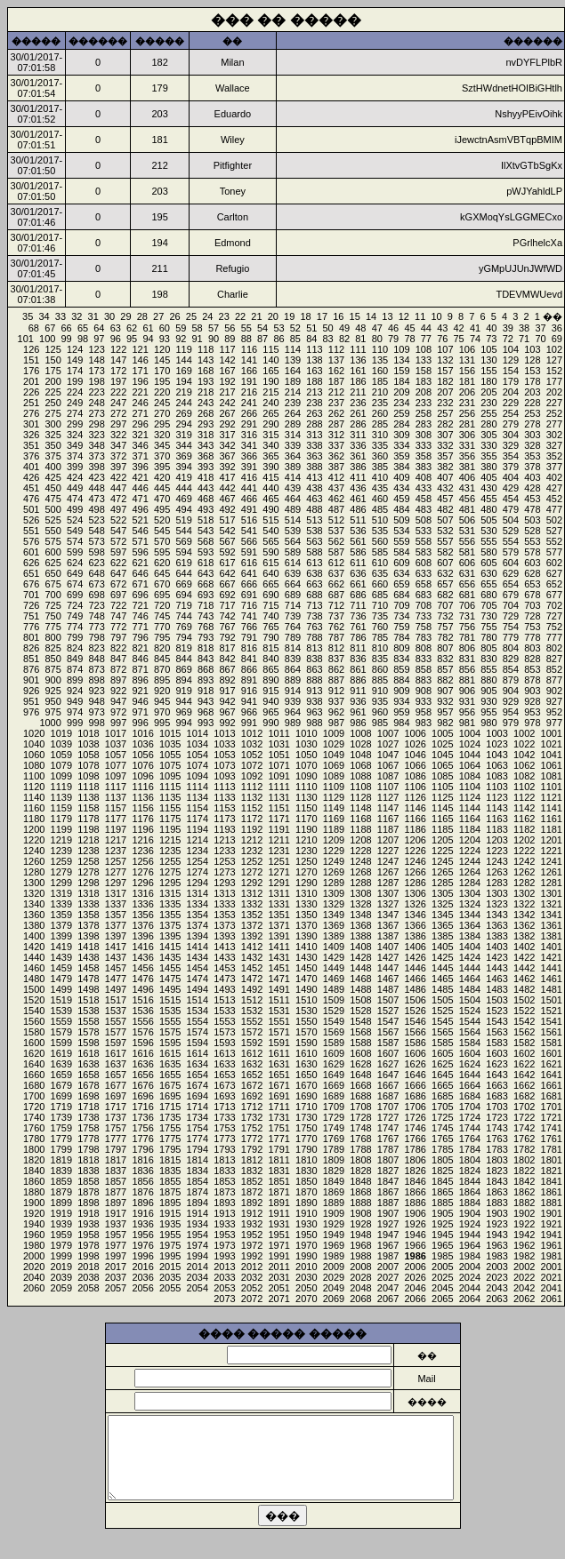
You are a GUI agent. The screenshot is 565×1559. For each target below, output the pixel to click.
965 (270, 712)
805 (488, 648)
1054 (197, 754)
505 (488, 520)
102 (554, 349)
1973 (224, 1245)
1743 (496, 1128)
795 (162, 637)
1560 (33, 1021)
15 (355, 316)
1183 (496, 829)
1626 (414, 1064)
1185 (442, 829)
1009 (333, 733)
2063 (496, 1298)
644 (183, 573)
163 (314, 370)
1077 (115, 765)
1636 (142, 1064)
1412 (251, 946)
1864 (469, 1192)
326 (31, 434)
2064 (469, 1298)
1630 (306, 1064)
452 (554, 498)
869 (183, 669)
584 (401, 552)
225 (53, 392)
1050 (306, 754)
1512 (251, 1000)
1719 (61, 1106)
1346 (414, 914)
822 (118, 648)
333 (424, 445)
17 (322, 316)
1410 (306, 946)
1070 (306, 765)
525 (53, 520)
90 (213, 338)
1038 (88, 744)
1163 (496, 818)
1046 (414, 754)
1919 (61, 1213)
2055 (170, 1288)
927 (554, 701)
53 (278, 328)
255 (488, 413)
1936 (142, 1224)
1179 (61, 818)
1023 (496, 744)
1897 (115, 1202)
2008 (360, 1266)
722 (118, 605)
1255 (170, 861)
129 (511, 360)
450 (53, 488)
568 (206, 541)
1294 (197, 882)
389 (293, 466)
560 (380, 541)
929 (511, 701)
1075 (170, 765)
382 (445, 466)
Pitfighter (233, 165)
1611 (278, 1053)
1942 (524, 1234)
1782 (524, 1149)
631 (467, 573)
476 (31, 498)
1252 (251, 861)
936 (358, 701)
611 (358, 562)
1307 (388, 893)
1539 (61, 1010)
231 (467, 402)
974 (75, 712)
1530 (306, 1010)
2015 (170, 1266)
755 (488, 626)
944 (183, 701)
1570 (306, 1032)
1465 (442, 978)
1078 (88, 765)
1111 (278, 786)
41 (475, 328)
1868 (360, 1192)
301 (31, 424)
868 (206, 669)
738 (314, 616)
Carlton (232, 217)
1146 (414, 808)
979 (511, 722)
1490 (306, 989)
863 (314, 669)
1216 (142, 840)
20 (273, 316)
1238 (88, 850)
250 (53, 402)
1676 (142, 1085)
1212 (251, 840)
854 (511, 669)
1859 (61, 1181)
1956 (142, 1234)
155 (488, 370)
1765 (442, 1138)
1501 (551, 1000)
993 (206, 722)
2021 (551, 1277)
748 (96, 616)
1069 (333, 765)
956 (467, 712)
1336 (142, 904)
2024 (469, 1277)
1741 (551, 1128)
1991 (278, 1256)
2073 (224, 1298)
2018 (88, 1266)
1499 (61, 989)
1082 (524, 776)
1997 (115, 1256)
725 (53, 605)
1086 (414, 776)
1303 (496, 893)
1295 (170, 882)
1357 (115, 914)
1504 (469, 1000)
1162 (524, 818)
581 (467, 552)
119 (183, 349)
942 (227, 701)
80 (377, 338)
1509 (333, 1000)
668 (206, 584)
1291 (278, 882)
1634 (197, 1064)
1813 (224, 1160)
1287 (388, 882)
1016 (142, 733)
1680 (33, 1085)
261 (358, 413)
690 (270, 594)
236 (358, 402)
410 (380, 477)
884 (401, 680)
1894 (197, 1202)
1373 (224, 925)
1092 (251, 776)
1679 (61, 1085)
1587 (388, 1042)
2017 (115, 1266)
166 (249, 370)
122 (118, 349)
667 (227, 584)
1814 (197, 1160)
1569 (333, 1032)
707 (445, 605)
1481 (551, 989)
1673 (224, 1085)
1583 (496, 1042)
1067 (388, 765)
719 (183, 605)
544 (183, 530)
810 (380, 648)
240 (270, 402)
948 (96, 701)
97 (98, 338)
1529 (333, 1010)
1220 (33, 840)
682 (445, 594)
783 (424, 637)
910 (380, 690)
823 (96, 648)
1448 (360, 968)
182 (445, 381)
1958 (88, 1234)
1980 (33, 1245)
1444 (469, 968)
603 (532, 562)
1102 (524, 786)
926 (31, 690)
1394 (197, 936)
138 (314, 360)
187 (336, 381)
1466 (414, 978)
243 (206, 402)
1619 (61, 1053)
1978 (88, 1245)
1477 (115, 978)
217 (227, 392)
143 (206, 360)
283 (424, 424)
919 (183, 690)
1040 (33, 744)
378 (532, 466)
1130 (306, 797)
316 (249, 434)
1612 (251, 1053)
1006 (414, 733)
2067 (388, 1298)
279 (511, 424)
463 (314, 498)
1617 (115, 1053)
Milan (232, 62)
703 (532, 605)
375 (53, 456)
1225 (442, 850)
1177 (115, 818)
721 (140, 605)
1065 (442, 765)
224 (75, 392)
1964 (469, 1245)
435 (380, 488)
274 (75, 413)
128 (532, 360)
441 (249, 488)
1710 (306, 1106)
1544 (469, 1021)
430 (488, 488)
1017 (115, 733)
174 (75, 370)
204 (511, 392)
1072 (251, 765)
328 (532, 445)
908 (424, 690)
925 (53, 690)
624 (75, 562)
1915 (170, 1213)
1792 (251, 1149)
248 (96, 402)
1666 (414, 1085)
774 (75, 626)
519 (183, 520)
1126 (414, 797)
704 (511, 605)
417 (227, 477)
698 (96, 594)
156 (467, 370)
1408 (360, 946)
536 (358, 530)
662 (336, 584)
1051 (278, 754)
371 (140, 456)
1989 (333, 1256)
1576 (142, 1032)
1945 (442, 1234)
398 (96, 466)
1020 (33, 733)
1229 (333, 850)
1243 (496, 861)
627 (554, 573)
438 (314, 488)
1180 (33, 818)
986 (358, 722)
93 (164, 338)
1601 (551, 1053)
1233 (224, 850)
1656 (142, 1074)
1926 (414, 1224)
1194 (197, 829)
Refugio (232, 268)
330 (488, 445)
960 (380, 712)
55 (246, 328)
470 (162, 498)
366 (249, 456)
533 (424, 530)
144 (183, 360)
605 (488, 562)
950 (53, 701)
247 (118, 402)
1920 (33, 1213)
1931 (278, 1224)
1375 (170, 925)
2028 (360, 1277)
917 (227, 690)
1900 (33, 1202)
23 (224, 316)
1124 (469, 797)
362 (336, 456)
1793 (224, 1149)
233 (424, 402)
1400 (33, 936)
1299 (61, 882)
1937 (115, 1224)
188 (314, 381)
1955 (170, 1234)
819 (183, 648)
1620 (33, 1053)
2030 (306, 1277)
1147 (388, 808)
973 (96, 712)
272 (118, 413)
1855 (170, 1181)
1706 (414, 1106)
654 (511, 584)
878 (532, 680)
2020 (33, 1266)
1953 (224, 1234)
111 (358, 349)
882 (445, 680)
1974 (197, 1245)
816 (249, 648)
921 (140, 690)
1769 (333, 1138)
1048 (360, 754)
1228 (360, 850)
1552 (251, 1021)
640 (270, 573)
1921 (551, 1224)
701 (31, 594)
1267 (388, 872)
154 (511, 370)
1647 (388, 1074)
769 (183, 626)
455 (488, 498)
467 (227, 498)
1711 (278, 1106)
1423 (496, 957)
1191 (278, 829)
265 (270, 413)
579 (511, 552)
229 (511, 402)
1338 (88, 904)
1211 (278, 840)
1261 (551, 872)
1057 (115, 754)
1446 (414, 968)
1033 (224, 744)
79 (393, 338)
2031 (278, 1277)
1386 (414, 936)
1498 (88, 989)
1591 (278, 1042)
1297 (115, 882)
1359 (61, 914)
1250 (306, 861)
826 (31, 648)
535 (380, 530)
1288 (360, 882)
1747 (388, 1128)
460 (380, 498)
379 (511, 466)
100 (47, 338)
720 (162, 605)
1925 (442, 1224)
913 (314, 690)
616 (249, 562)
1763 (496, 1138)
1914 (197, 1213)
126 (31, 349)
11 (420, 316)
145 (162, 360)
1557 (115, 1021)
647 (118, 573)
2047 (388, 1288)
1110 (306, 786)
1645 (442, 1074)
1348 (360, 914)
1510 (306, 1000)
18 (305, 316)
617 (227, 562)
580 (488, 552)
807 (445, 648)
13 (387, 316)
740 (270, 616)
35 (27, 316)
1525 (442, 1010)
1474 (197, 978)
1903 (496, 1213)
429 (511, 488)
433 (424, 488)
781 (467, 637)
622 (118, 562)
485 (380, 509)
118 (206, 349)
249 (75, 402)
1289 (333, 882)
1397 (115, 936)
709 (401, 605)
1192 (251, 829)
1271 (278, 872)
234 (401, 402)
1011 (278, 733)
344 (183, 445)
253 (532, 413)
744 (183, 616)
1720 (33, 1106)
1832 (251, 1170)
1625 (442, 1064)
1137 (115, 797)
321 (140, 434)
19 (289, 316)
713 (314, 605)
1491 (278, 989)
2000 (33, 1256)
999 (75, 722)
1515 (170, 1000)
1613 (224, 1053)
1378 (88, 925)
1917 (115, 1213)
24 (207, 316)
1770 (306, 1138)
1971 (278, 1245)
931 (467, 701)
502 (554, 520)
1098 (88, 776)
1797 (115, 1149)
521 (140, 520)
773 (96, 626)
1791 (278, 1149)
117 (227, 349)
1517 (115, 1000)
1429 (333, 957)
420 (162, 477)
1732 (251, 1117)
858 (424, 669)
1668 (360, 1085)
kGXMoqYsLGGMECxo (511, 217)
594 (183, 552)
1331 (278, 904)
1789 (333, 1149)
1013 (224, 733)
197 (118, 381)
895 (162, 680)
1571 (278, 1032)
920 (162, 690)
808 (424, 648)
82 (344, 338)
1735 (170, 1117)
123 (96, 349)
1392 (251, 936)
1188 (360, 829)
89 (229, 338)
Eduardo (233, 113)
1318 (88, 893)
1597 (115, 1042)
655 (488, 584)
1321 (551, 904)
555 (488, 541)
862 (336, 669)
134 (401, 360)
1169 (333, 818)
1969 (333, 1245)
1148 (360, 808)
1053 (224, 754)
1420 (33, 946)
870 (162, 669)
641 (249, 573)
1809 (333, 1160)
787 (336, 637)
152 (554, 370)
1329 (333, 904)
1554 (197, 1021)
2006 (414, 1266)
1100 (33, 776)
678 (532, 594)
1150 (306, 808)
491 (249, 509)
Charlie (232, 294)
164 (293, 370)
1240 (33, 850)
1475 (170, 978)
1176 (142, 818)
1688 (360, 1096)
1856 (142, 1181)
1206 (414, 840)
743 (206, 616)
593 (206, 552)
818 (206, 648)
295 (162, 424)
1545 (442, 1021)
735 (380, 616)
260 (380, 413)
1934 (197, 1224)
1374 (197, 925)
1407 (388, 946)
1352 (251, 914)
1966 (414, 1245)
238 (314, 402)
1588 (360, 1042)
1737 (115, 1117)
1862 (524, 1192)
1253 (224, 861)
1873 (224, 1192)
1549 (333, 1021)
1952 (251, 1234)
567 (227, 541)
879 (511, 680)
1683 (496, 1096)
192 (227, 381)
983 (424, 722)
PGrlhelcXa (537, 242)
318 (206, 434)
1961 (551, 1245)
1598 (88, 1042)
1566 (414, 1032)
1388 (360, 936)
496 (140, 509)
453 (532, 498)
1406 (414, 946)
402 (554, 477)
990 (270, 722)
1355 (170, 914)
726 (31, 605)
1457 (115, 968)
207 (445, 392)
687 (336, 594)
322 (118, 434)
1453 (224, 968)
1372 (251, 925)
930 (488, 701)
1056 (142, 754)
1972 (251, 1245)
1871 (278, 1192)
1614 (197, 1053)
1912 (251, 1213)
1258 (88, 861)
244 (183, 402)
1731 (278, 1117)
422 (118, 477)
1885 (442, 1202)
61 (147, 328)
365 (270, 456)
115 (270, 349)
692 (227, 594)
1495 (170, 989)
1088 (360, 776)
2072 (251, 1298)
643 (206, 573)
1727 (388, 1117)
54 (262, 328)
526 (31, 520)
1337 (115, 904)
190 (270, 381)
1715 (170, 1106)
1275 (170, 872)
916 (249, 690)
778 (532, 637)
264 (293, 413)
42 (459, 328)
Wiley (233, 139)
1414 (197, 946)
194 (183, 381)
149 (75, 360)
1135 (170, 797)
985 (380, 722)
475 (53, 498)
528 (532, 530)
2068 (360, 1298)
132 (445, 360)
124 (75, 349)
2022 (524, 1277)
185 (380, 381)
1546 (414, 1021)
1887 (388, 1202)
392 (227, 466)
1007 (388, 733)
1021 (551, 744)
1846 (414, 1181)
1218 (88, 840)
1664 (469, 1085)
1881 (551, 1202)
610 (380, 562)
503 (532, 520)
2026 (414, 1277)
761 (358, 626)
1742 (524, 1128)
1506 (414, 1000)
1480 (33, 978)
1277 (115, 872)
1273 (224, 872)
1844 (469, 1181)
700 (53, 594)
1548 (360, 1021)
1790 (306, 1149)
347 (118, 445)
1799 (61, 1149)
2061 (551, 1298)
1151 (278, 808)
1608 (360, 1053)
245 (162, 402)
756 (467, 626)
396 (140, 466)
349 (75, 445)
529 (511, 530)
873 (96, 669)
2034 (197, 1277)
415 (270, 477)
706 (467, 605)
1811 (278, 1160)
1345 (442, 914)
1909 (333, 1213)
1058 (88, 754)
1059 (61, 754)
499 (75, 509)
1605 (442, 1053)
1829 (333, 1170)
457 (445, 498)
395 (162, 466)
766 (249, 626)
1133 (224, 797)
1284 (469, 882)
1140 (33, 797)
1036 (142, 744)
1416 (142, 946)
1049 (333, 754)
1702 (524, 1106)
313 (314, 434)
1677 (115, 1085)
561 (358, 541)
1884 (469, 1202)
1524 (469, 1010)
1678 (88, 1085)
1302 (524, 893)
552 (554, 541)
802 (554, 648)
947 (118, 701)
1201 (551, 840)
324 (75, 434)
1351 (278, 914)
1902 (524, 1213)
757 (445, 626)
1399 (61, 936)
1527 (388, 1010)
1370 (306, 925)
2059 (61, 1288)
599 (75, 552)
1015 (170, 733)
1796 (142, 1149)
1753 (224, 1128)
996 (140, 722)
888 (314, 680)
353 (532, 456)
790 (270, 637)
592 (227, 552)
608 (424, 562)
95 (131, 338)
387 (336, 466)
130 (488, 360)
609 (401, 562)
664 (293, 584)
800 (53, 637)
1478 (88, 978)
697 (118, 594)
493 (206, 509)
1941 (551, 1234)
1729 (333, 1117)
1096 (142, 776)
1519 (61, 1000)
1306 (414, 893)
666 (249, 584)
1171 (278, 818)
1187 (388, 829)
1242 (524, 861)
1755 (170, 1128)
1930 (306, 1224)
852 (554, 669)
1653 (224, 1074)
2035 (170, 1277)
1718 (88, 1106)
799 (75, 637)
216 (249, 392)
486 (358, 509)
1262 (524, 872)
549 (75, 530)
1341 (551, 914)
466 (249, 498)
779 (511, 637)
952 (554, 712)
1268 (360, 872)
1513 (224, 1000)
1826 (414, 1170)
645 (162, 573)
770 (162, 626)
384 (401, 466)
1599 (61, 1042)
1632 (251, 1064)
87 (262, 338)
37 (540, 328)
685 (380, 594)
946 (140, 701)
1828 (360, 1170)
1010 (306, 733)
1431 (278, 957)
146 (140, 360)
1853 (224, 1181)
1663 (496, 1085)
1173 (224, 818)
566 (249, 541)
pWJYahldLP (534, 191)
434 (401, 488)
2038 (88, 1277)
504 (511, 520)
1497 (115, 989)
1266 (414, 872)
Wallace (232, 88)
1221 (551, 850)
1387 (388, 936)
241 (249, 402)
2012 (251, 1266)
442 (227, 488)
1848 (360, 1181)
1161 (551, 818)
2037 (115, 1277)
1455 (170, 968)
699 (75, 594)
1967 (388, 1245)
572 (118, 541)
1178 (88, 818)
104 (511, 349)
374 (75, 456)
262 (336, 413)
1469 (333, 978)
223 (96, 392)
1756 (142, 1128)
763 (314, 626)
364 (293, 456)
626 (31, 562)
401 (31, 466)
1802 (524, 1160)
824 (75, 648)
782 (445, 637)
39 (508, 328)
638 (314, 573)
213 (314, 392)
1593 (224, 1042)
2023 (496, 1277)
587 (336, 552)
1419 (61, 946)
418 (206, 477)
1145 (442, 808)
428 (532, 488)
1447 (388, 968)
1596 (142, 1042)
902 (554, 690)
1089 (333, 776)
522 (118, 520)
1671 (278, 1085)
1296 (142, 882)
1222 (524, 850)
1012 (251, 733)
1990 (306, 1256)
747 (118, 616)
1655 (170, 1074)
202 (554, 392)
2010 (306, 1266)
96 (115, 338)
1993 (224, 1256)
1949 (333, 1234)
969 (183, 712)
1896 (142, 1202)
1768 (360, 1138)
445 (162, 488)
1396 (142, 936)
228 (532, 402)
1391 (278, 936)
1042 (524, 754)
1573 (224, 1032)
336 (358, 445)
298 (96, 424)
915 (270, 690)
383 (424, 466)
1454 (197, 968)
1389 (333, 936)
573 (96, 541)
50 (328, 328)
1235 (170, 850)
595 (162, 552)
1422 (524, 957)
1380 (33, 925)
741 (249, 616)
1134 (197, 797)
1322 (524, 904)
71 (524, 338)
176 (31, 370)
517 (227, 520)
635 (380, 573)
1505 (442, 1000)
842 (227, 658)
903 (532, 690)
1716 (142, 1106)
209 (401, 392)
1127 (388, 797)
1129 (333, 797)
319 (183, 434)
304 (511, 434)
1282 (524, 882)
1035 (170, 744)
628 (532, 573)
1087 (388, 776)
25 (191, 316)
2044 (469, 1288)
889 (293, 680)
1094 (197, 776)
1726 (414, 1117)
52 (295, 328)
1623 (496, 1064)
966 (249, 712)
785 (380, 637)
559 (401, 541)
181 (467, 381)
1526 (414, 1010)
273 (96, 413)
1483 (496, 989)
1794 (197, 1149)
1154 (197, 808)
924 (75, 690)
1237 (115, 850)
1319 (61, 893)
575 (53, 541)
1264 (469, 872)
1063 (496, 765)
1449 (333, 968)
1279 (61, 872)
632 (445, 573)
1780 (33, 1138)
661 (358, 584)
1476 (142, 978)
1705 (442, 1106)
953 (532, 712)
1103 (496, 786)
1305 (442, 893)
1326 (414, 904)
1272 (251, 872)
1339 (61, 904)
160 (380, 370)
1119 (61, 786)
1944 (469, 1234)
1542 (524, 1021)
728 (532, 616)
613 (314, 562)
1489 (333, 989)
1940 (33, 1224)
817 (227, 648)
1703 (496, 1106)
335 (380, 445)
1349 (333, 914)
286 (358, 424)
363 (314, 456)
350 (53, 445)
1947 (388, 1234)
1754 (197, 1128)
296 (140, 424)
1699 (61, 1096)
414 (293, 477)
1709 (333, 1106)
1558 (88, 1021)
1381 (551, 936)
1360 (33, 914)
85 (295, 338)
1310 (306, 893)
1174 (197, 818)
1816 (142, 1160)
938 (314, 701)
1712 (251, 1106)
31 (93, 316)
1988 (360, 1256)
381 (467, 466)
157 (445, 370)
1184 (469, 829)
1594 (197, 1042)
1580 (33, 1032)
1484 (469, 989)
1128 (360, 797)
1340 (33, 904)
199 (75, 381)
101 (26, 338)
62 (131, 328)
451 (31, 488)
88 (246, 338)
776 (31, 626)
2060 (33, 1288)
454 (511, 498)
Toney (233, 191)
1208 (360, 840)
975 (53, 712)
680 (488, 594)
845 (162, 658)
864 (293, 669)
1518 (88, 1000)
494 (183, 509)
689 (293, 594)
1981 (551, 1256)
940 (270, 701)
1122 (524, 797)
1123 (496, 797)
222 (118, 392)
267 (227, 413)
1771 (278, 1138)
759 (401, 626)
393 (206, 466)
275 (53, 413)
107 (445, 349)
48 (360, 328)
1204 (469, 840)
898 (96, 680)
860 (380, 669)
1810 (306, 1160)
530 (488, 530)
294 (183, 424)
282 (445, 424)
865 (270, 669)
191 (249, 381)
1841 (551, 1181)
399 (75, 466)
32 (76, 316)
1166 (414, 818)
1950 (306, 1234)
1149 (333, 808)
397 (118, 466)
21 (256, 316)
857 (445, 669)
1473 (224, 978)
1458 (88, 968)
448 (96, 488)
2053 (224, 1288)
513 (314, 520)
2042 (524, 1288)
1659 (61, 1074)
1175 (170, 818)
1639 (61, 1064)
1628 (360, 1064)
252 (554, 413)
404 (511, 477)
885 (380, 680)
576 (31, 541)
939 (293, 701)
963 (314, 712)
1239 (61, 850)
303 (532, 434)
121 (140, 349)
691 (249, 594)
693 (206, 594)
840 (270, 658)
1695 (170, 1096)
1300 (33, 882)
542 (227, 530)
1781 (551, 1149)
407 (445, 477)
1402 (524, 946)
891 (249, 680)
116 (249, 349)
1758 (88, 1128)
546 (140, 530)
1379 (61, 925)
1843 (496, 1181)
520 (162, 520)
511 (358, 520)
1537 (115, 1010)
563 (314, 541)
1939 (61, 1224)
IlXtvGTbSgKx (531, 165)
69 (557, 338)
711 (358, 605)
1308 (360, 893)
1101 (551, 786)
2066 (414, 1298)
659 (401, 584)
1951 (278, 1234)
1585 (442, 1042)
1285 (442, 882)
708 (424, 605)
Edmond (232, 242)
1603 (496, 1053)
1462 (524, 978)
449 (75, 488)
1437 (115, 957)
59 (180, 328)
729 (511, 616)
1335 (170, 904)
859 (401, 669)
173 (96, 370)
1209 (333, 840)
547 (118, 530)
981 (467, 722)
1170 (306, 818)
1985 (442, 1256)
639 (293, 573)
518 (206, 520)
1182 (524, 829)
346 (140, 445)
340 (270, 445)
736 (358, 616)
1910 (306, 1213)
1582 (524, 1042)
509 (401, 520)
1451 (278, 968)
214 (293, 392)
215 (270, 392)
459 (401, 498)
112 (336, 349)
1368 (360, 925)
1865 (442, 1192)
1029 (333, 744)
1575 (170, 1032)
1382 (524, 936)
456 (467, 498)
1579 (61, 1032)
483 (424, 509)
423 (96, 477)
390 (270, 466)
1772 (251, 1138)
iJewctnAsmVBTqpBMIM (508, 139)
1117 (115, 786)
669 (183, 584)
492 (227, 509)
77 (426, 338)
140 (270, 360)
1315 (170, 893)
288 (314, 424)
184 (401, 381)
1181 (551, 829)
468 (206, 498)
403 (532, 477)
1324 (469, 904)
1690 (306, 1096)
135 (380, 360)
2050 (306, 1288)
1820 (33, 1160)
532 (445, 530)
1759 (61, 1128)
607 (445, 562)
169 (183, 370)
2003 (496, 1266)
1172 (251, 818)
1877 (115, 1192)
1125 (442, 797)
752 (554, 626)
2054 (197, 1288)
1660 (33, 1074)
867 (227, 669)
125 (53, 349)
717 (227, 605)
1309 (333, 893)
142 (227, 360)
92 (180, 338)
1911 (278, 1213)
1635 (170, 1064)
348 (96, 445)
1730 (306, 1117)
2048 (360, 1288)
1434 (197, 957)
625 (53, 562)
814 (293, 648)
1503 (496, 1000)
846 (140, 658)
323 (96, 434)
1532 (251, 1010)
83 (328, 338)
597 (118, 552)
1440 (33, 957)
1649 (333, 1074)
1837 (115, 1170)
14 (371, 316)
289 (293, 424)
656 (467, 584)
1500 (33, 989)
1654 (197, 1074)
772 (118, 626)
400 (53, 466)
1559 (61, 1021)
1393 (224, 936)
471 (140, 498)
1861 (551, 1192)
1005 (442, 733)
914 (293, 690)
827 (554, 658)
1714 (197, 1106)
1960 (33, 1234)
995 (162, 722)
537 (336, 530)
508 (424, 520)
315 (270, 434)
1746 (414, 1128)
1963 (496, 1245)
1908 (360, 1213)
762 (336, 626)
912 (336, 690)
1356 (142, 914)
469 (183, 498)
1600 (33, 1042)
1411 (278, 946)
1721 (551, 1117)
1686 (414, 1096)
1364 (469, 925)
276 (31, 413)
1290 (306, 882)
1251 (278, 861)
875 (53, 669)
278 (532, 424)
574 (75, 541)
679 (511, 594)
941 (249, 701)
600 (53, 552)
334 (401, 445)
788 (314, 637)
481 (467, 509)
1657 (115, 1074)
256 (467, 413)
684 (401, 594)
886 (358, 680)
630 (488, 573)
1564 (469, 1032)
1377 (115, 925)
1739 (61, 1117)
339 (293, 445)
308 (424, 434)
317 (227, 434)
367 (227, 456)
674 (75, 584)
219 (183, 392)
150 (53, 360)
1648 (360, 1074)
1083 (496, 776)
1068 (360, 765)
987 (336, 722)
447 (118, 488)
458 (424, 498)
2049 (333, 1288)
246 (140, 402)
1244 (469, 861)
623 (96, 562)
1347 (388, 914)
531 (467, 530)
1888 (360, 1202)
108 (424, 349)
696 (140, 594)
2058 (88, 1288)
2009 (333, 1266)
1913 (224, 1213)
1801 (551, 1160)
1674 (197, 1085)
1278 (88, 872)
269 (183, 413)
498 (96, 509)
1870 (306, 1192)
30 (109, 316)
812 (336, 648)
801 (31, 637)
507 (445, 520)
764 (293, 626)
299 (75, 424)
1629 (333, 1064)
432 (445, 488)
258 (424, 413)
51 (311, 328)
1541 (551, 1021)
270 (162, 413)
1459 (61, 968)
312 (336, 434)
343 (206, 445)
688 (314, 594)
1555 (170, 1021)
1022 (524, 744)
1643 (496, 1074)
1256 (142, 861)
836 (358, 658)
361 (358, 456)
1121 (551, 797)
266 (249, 413)
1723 (496, 1117)
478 (532, 509)
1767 (388, 1138)
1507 (388, 1000)
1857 (115, 1181)
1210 (306, 840)
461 (358, 498)
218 (206, 392)
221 (140, 392)
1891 (278, 1202)
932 (445, 701)
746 (140, 616)
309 (401, 434)
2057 (115, 1288)
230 (488, 402)
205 (488, 392)
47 (377, 328)
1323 (496, 904)
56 (229, 328)
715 (270, 605)
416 (249, 477)
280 (488, 424)
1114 (197, 786)
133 (424, 360)
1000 (50, 722)
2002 (524, 1266)
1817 (115, 1160)
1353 (224, 914)
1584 (469, 1042)
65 (82, 328)
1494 (197, 989)
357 (445, 456)
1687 (388, 1096)
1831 (278, 1170)
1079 (61, 765)
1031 (278, 744)
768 (206, 626)
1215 (170, 840)
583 (424, 552)
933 (424, 701)
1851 (278, 1181)
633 (424, 573)
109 (401, 349)
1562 (524, 1032)
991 (249, 722)
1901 (551, 1213)
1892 (251, 1202)
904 (511, 690)
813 (314, 648)
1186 (414, 829)
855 (488, 669)
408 (424, 477)
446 (140, 488)
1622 (524, 1064)
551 (31, 530)
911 (358, 690)
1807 (388, 1160)
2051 (278, 1288)
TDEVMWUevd (529, 294)
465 (270, 498)
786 (358, 637)
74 (475, 338)
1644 (469, 1074)
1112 (251, 786)
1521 (551, 1010)
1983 (496, 1256)
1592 (251, 1042)
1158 (88, 808)
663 (314, 584)
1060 (33, 754)
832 (445, 658)
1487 (388, 989)
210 (380, 392)
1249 (333, 861)
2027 (388, 1277)
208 (424, 392)
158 (424, 370)
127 (554, 360)
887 (336, 680)
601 (31, 552)
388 (314, 466)
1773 (224, 1138)
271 (140, 413)
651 (31, 573)
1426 (414, 957)
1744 (469, 1128)
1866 (414, 1192)
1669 (333, 1085)
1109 (333, 786)
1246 (414, 861)
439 (293, 488)
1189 (333, 829)
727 (554, 616)
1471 (278, 978)
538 (314, 530)
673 (96, 584)
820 (162, 648)
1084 (469, 776)
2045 (442, 1288)
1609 (333, 1053)
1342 (524, 914)
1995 (170, 1256)
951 (31, 701)
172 (118, 370)
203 (532, 392)
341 (249, 445)
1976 (142, 1245)
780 (488, 637)
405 (488, 477)
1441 (551, 968)
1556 (142, 1021)
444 (183, 488)
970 (162, 712)
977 (554, 722)
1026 (414, 744)
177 (554, 381)
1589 (333, 1042)
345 (162, 445)
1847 (388, 1181)
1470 (306, 978)
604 (511, 562)
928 (532, 701)
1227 (388, 850)
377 (554, 466)
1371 (278, 925)
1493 (224, 989)
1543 (496, 1021)
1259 (61, 861)
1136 (142, 797)
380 (488, 466)
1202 (524, 840)
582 (445, 552)
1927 (388, 1224)
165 (270, 370)
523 (96, 520)
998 (96, 722)
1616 (142, 1053)
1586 (414, 1042)
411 (358, 477)
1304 (469, 893)
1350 (306, 914)
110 (380, 349)
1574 (197, 1032)
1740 (33, 1117)
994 (183, 722)
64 (98, 328)
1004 (469, 733)
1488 (360, 989)
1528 (360, 1010)
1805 (442, 1160)
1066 (414, 765)
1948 (360, 1234)
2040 (33, 1277)
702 (554, 605)
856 (467, 669)
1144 (469, 808)
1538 (88, 1010)
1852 (251, 1181)
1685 (442, 1096)
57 (213, 328)
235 (380, 402)
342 (227, 445)
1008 (360, 733)
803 (532, 648)
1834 (197, 1170)
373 (96, 456)
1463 (496, 978)
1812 (251, 1160)
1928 (360, 1224)
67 (49, 328)
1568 (360, 1032)
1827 (388, 1170)
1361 (551, 925)
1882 (524, 1202)
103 (532, 349)
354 (511, 456)
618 (206, 562)
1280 (33, 872)
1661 (551, 1085)
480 (488, 509)
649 (75, 573)
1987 (388, 1256)
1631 (278, 1064)
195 (162, 381)
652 (554, 584)
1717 (115, 1106)
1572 (251, 1032)
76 (442, 338)
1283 (496, 882)
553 (532, 541)
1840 (33, 1170)
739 (293, 616)
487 (336, 509)
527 (554, 530)
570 (162, 541)
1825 (442, 1170)
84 (311, 338)
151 (31, 360)
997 (118, 722)
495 (162, 509)
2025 (442, 1277)
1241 (551, 861)
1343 (496, 914)
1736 (142, 1117)
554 (511, 541)
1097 (115, 776)
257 (445, 413)
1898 (88, 1202)
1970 (306, 1245)
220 (162, 392)
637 (336, 573)
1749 (333, 1128)
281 (467, 424)
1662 (524, 1085)
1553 (224, 1021)
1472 (251, 978)
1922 (524, 1224)
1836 (142, 1170)
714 (293, 605)
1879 (61, 1192)
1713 (224, 1106)
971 (140, 712)
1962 (524, 1245)
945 (162, 701)
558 (424, 541)
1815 (170, 1160)
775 (53, 626)
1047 (388, 754)
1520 (33, 1000)
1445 (442, 968)
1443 (496, 968)
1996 (142, 1256)
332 (445, 445)
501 (31, 509)
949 (75, 701)
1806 (414, 1160)
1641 (551, 1074)
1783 (496, 1149)
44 (426, 328)
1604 (469, 1053)
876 (31, 669)
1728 (360, 1117)
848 (96, 658)
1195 (170, 829)
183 (424, 381)
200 (53, 381)
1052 (251, 754)
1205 (442, 840)
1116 (142, 786)
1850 (306, 1181)
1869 (333, 1192)
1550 (306, 1021)
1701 (551, 1106)
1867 (388, 1192)
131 (467, 360)
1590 (306, 1042)
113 (314, 349)
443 (206, 488)
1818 (88, 1160)
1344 (469, 914)
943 (206, 701)
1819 (61, 1160)
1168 (360, 818)
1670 (306, 1085)
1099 (61, 776)
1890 (306, 1202)
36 (557, 328)
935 (380, 701)
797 (118, 637)
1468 (360, 978)
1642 (524, 1074)
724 (75, 605)
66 (66, 328)
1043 (496, 754)
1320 (33, 893)
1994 (197, 1256)
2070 (306, 1298)
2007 (388, 1266)
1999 (61, 1256)
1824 (469, 1170)
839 (293, 658)
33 (60, 316)
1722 (524, 1117)
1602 (524, 1053)
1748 (360, 1128)
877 (554, 680)
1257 (115, 861)
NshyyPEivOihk (528, 113)
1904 (469, 1213)
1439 (61, 957)
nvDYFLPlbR (533, 62)
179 (511, 381)
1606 (414, 1053)
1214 (197, 840)
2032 (251, 1277)
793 (206, 637)
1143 (496, 808)
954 (511, 712)
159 (401, 370)
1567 (388, 1032)
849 (75, 658)
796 (140, 637)
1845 (442, 1181)
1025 (442, 744)
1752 (251, 1128)
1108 (360, 786)
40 (491, 328)
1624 (469, 1064)
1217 (115, 840)
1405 (442, 946)
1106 (414, 786)
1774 (197, 1138)
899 (75, 680)
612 (336, 562)
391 (249, 466)
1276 (142, 872)
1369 (333, 925)
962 (336, 712)
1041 (551, 754)
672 (118, 584)
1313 (224, 893)
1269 (333, 872)
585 (380, 552)
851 (31, 658)
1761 (551, 1138)
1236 (142, 850)
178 (532, 381)
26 (174, 316)
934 (401, 701)
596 (140, 552)
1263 (496, 872)
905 (488, 690)
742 (227, 616)
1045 (442, 754)
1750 (306, 1128)
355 (488, 456)
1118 (88, 786)
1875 (170, 1192)
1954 (197, 1234)
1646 (414, 1074)
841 (249, 658)
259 (401, 413)
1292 (251, 882)
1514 (197, 1000)
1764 (469, 1138)
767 (227, 626)
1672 (251, 1085)
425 (53, 477)
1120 (33, 786)
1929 (333, 1224)
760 (380, 626)
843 (206, 658)
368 (206, 456)
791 (249, 637)
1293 (224, 882)
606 (467, 562)
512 (336, 520)
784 (401, 637)
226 (31, 392)
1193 (224, 829)
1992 (251, 1256)
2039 (61, 1277)
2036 (142, 1277)
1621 (551, 1064)
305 (488, 434)
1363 (496, 925)
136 (358, 360)
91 (197, 338)
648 (96, 573)
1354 (197, 914)
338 (314, 445)
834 (401, 658)
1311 (278, 893)
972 (118, 712)
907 (445, 690)
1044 (469, 754)
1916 (142, 1213)
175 (53, 370)
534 (401, 530)
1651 (278, 1074)
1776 (142, 1138)
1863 (496, 1192)
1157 (115, 808)
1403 (496, 946)
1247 (388, 861)
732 (445, 616)
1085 (442, 776)
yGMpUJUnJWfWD (520, 268)
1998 (88, 1256)
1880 (33, 1192)
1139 (61, 797)
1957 (115, 1234)
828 (532, 658)
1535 (170, 1010)
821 (140, 648)
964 (293, 712)
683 (424, 594)
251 (31, 402)
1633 (224, 1064)
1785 (442, 1149)
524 (75, 520)
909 (401, 690)
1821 (551, 1170)
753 (532, 626)
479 (511, 509)
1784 (469, 1149)
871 (140, 669)
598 (96, 552)
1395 (170, 936)
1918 (88, 1213)
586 (358, 552)
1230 (306, 850)
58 (197, 328)
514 (293, 520)
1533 (224, 1010)
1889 (333, 1202)
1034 (197, 744)
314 (293, 434)
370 (162, 456)
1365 (442, 925)
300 (53, 424)
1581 (551, 1042)
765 (270, 626)
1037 (115, 744)
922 (118, 690)
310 (380, 434)
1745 (442, 1128)
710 (380, 605)
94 (147, 338)
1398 (88, 936)
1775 (170, 1138)
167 (227, 370)
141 (249, 360)
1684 (469, 1096)
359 (401, 456)
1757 (115, 1128)
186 (358, 381)
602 (554, 562)
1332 (251, 904)
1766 (414, 1138)
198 (96, 381)
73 (491, 338)
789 (293, 637)
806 (467, 648)
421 (140, 477)
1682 (524, 1096)
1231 (278, 850)
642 (227, 573)
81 (360, 338)
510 (380, 520)
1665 (442, 1085)
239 (293, 402)
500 (53, 509)
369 (183, 456)
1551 (278, 1021)
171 (140, 370)
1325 (442, 904)
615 (270, 562)
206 (467, 392)
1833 (224, 1170)
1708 (360, 1106)
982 (445, 722)
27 (158, 316)
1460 (33, 968)
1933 (224, 1224)
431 (467, 488)
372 (118, 456)
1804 (469, 1160)
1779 (61, 1138)
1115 (170, 786)
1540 (33, 1010)
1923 (496, 1224)
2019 (61, 1266)
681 (467, 594)
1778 (88, 1138)
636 (358, 573)
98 (82, 338)
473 (96, 498)
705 (488, 605)
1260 (33, 861)
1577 (115, 1032)
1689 (333, 1096)
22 (240, 316)
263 (314, 413)
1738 (88, 1117)
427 (554, 488)
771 (140, 626)
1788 (360, 1149)
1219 (61, 840)
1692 (251, 1096)
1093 (224, 776)
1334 (197, 904)
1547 (388, 1021)
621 (140, 562)
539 (293, 530)
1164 (469, 818)
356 (467, 456)
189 (293, 381)
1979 (61, 1245)
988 (314, 722)
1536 (142, 1010)
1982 (524, 1256)
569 (183, 541)
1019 (61, 733)
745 (162, 616)
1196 (142, 829)
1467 (388, 978)
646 (140, 573)
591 (249, 552)
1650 (306, 1074)
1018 (88, 733)
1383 (496, 936)
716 (249, 605)
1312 (251, 893)
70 (540, 338)
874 (75, 669)
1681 (551, 1096)
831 (467, 658)
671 (140, 584)
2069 (333, 1298)
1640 (33, 1064)
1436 (142, 957)
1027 (388, 744)
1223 (496, 850)
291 (249, 424)
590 (270, 552)
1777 (115, 1138)
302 (554, 434)
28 (142, 316)
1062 (524, 765)
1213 (224, 840)
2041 (551, 1288)
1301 (551, 893)
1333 (224, 904)
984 (401, 722)
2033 (224, 1277)
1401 (551, 946)
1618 (88, 1053)
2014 (197, 1266)
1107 (388, 786)
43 (442, 328)
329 (511, 445)
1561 (551, 1032)
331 (467, 445)
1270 (306, 872)
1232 (251, 850)
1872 (251, 1192)
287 (336, 424)
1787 (388, 1149)
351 (31, 445)
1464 (469, 978)
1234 (197, 850)
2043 (496, 1288)
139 (293, 360)
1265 (442, 872)
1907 (388, 1213)
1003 (496, 733)
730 (488, 616)
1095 (170, 776)
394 (183, 466)
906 (467, 690)
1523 (496, 1010)
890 (270, 680)
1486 (414, 989)
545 (162, 530)
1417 (115, 946)
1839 (61, 1170)
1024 (469, 744)
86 (278, 338)
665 (270, 584)
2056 (142, 1288)
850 (53, 658)
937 (336, 701)
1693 (224, 1096)
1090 (306, 776)
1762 (524, 1138)
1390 (306, 936)
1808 (360, 1160)
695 (162, 594)
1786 (414, 1149)
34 (43, 316)
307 (445, 434)
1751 (278, 1128)
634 (401, 573)
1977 (115, 1245)
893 (206, 680)
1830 (306, 1170)
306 (467, 434)
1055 (170, 754)
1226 (414, 850)
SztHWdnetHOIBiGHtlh (512, 88)
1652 (251, 1074)
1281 (551, 882)
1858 (88, 1181)
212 (336, 392)
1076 (142, 765)
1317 (115, 893)
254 (511, 413)
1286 (414, 882)
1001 (551, 733)
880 (488, 680)
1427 (388, 957)
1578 (88, 1032)
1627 (388, 1064)
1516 (142, 1000)
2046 (414, 1288)
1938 (88, 1224)
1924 (469, 1224)
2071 (278, 1298)
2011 (278, 1266)
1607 (388, 1053)
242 (227, 402)
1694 (197, 1096)
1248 (360, 861)
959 (401, 712)
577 (554, 552)
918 (206, 690)
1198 (88, 829)
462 (336, 498)
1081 (551, 776)
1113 (224, 786)
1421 (551, 957)
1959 (61, 1234)
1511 (278, 1000)
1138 (88, 797)
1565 (442, 1032)
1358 (88, 914)
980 (488, 722)
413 (314, 477)
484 (401, 509)
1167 (388, 818)
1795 (170, 1149)
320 (162, 434)
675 (53, 584)
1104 (469, 786)
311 (358, 434)
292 (227, 424)
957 (445, 712)
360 (380, 456)
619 (183, 562)
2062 (524, 1298)
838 (314, 658)
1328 (360, 904)
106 (467, 349)
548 (96, 530)
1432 (251, 957)
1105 (442, 786)
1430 (306, 957)
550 (53, 530)
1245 (442, 861)
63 (115, 328)
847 (118, 658)
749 (75, 616)
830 (488, 658)
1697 (115, 1096)
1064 (469, 765)
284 (401, 424)
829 (511, 658)
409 (401, 477)
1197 (115, 829)
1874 (197, 1192)
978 (532, 722)
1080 (33, 765)
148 (96, 360)
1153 (224, 808)
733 (424, 616)
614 (293, 562)
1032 (251, 744)
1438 (88, 957)
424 (75, 477)
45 (409, 328)
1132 (251, 797)
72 (508, 338)
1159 (61, 808)
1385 (442, 936)
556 (467, 541)
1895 (170, 1202)
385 (380, 466)
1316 (142, 893)
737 (336, 616)
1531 (278, 1010)
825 (53, 648)
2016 (142, 1266)
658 (424, 584)
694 (183, 594)
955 (488, 712)
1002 (524, 733)
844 (183, 658)
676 (31, 584)
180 (488, 381)
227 (554, 402)
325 (53, 434)
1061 (551, 765)
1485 (442, 989)
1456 (142, 968)
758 (424, 626)
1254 (197, 861)
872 (118, 669)
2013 (224, 1266)
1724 (469, 1117)
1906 (414, 1213)
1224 (469, 850)
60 (164, 328)
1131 (278, 797)
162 (336, 370)
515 (270, 520)
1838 (88, 1170)
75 (459, 338)
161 (358, 370)
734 (401, 616)
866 (249, 669)
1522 (524, 1010)
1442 (524, 968)
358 (424, 456)
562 (336, 541)
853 (532, 669)
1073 (224, 765)
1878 (88, 1192)
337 (336, 445)
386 (358, 466)
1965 (442, 1245)
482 (445, 509)
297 (118, 424)
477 (554, 509)
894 (183, 680)
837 (336, 658)
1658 (88, 1074)
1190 (306, 829)
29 (125, 316)
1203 (496, 840)
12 (404, 316)
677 (554, 594)
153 (532, 370)
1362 (524, 925)
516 (249, 520)
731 (467, 616)
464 (293, 498)
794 (183, 637)
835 (380, 658)
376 (31, 456)
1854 (197, 1181)
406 (467, 477)
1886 (414, 1202)
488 (314, 509)
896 (140, 680)
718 (206, 605)
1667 (388, 1085)
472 (118, 498)
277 (554, 424)
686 (358, 594)
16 (338, 316)
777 (554, 637)
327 (554, 445)
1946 (414, 1234)
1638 (88, 1064)
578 (532, 552)
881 (467, 680)
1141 (551, 808)
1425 (442, 957)
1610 (306, 1053)
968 (206, 712)
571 (140, 541)
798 (96, 637)
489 (293, 509)
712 (336, 605)
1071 (278, 765)
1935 (170, 1224)
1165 (442, 818)
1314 (197, 893)
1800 (33, 1149)
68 (33, 328)
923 (96, 690)
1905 (442, 1213)
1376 (142, 925)
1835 (170, 1170)
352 (554, 456)
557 (445, 541)
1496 (142, 989)
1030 (306, 744)
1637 (115, 1064)
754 (511, 626)
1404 (469, 946)
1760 (33, 1128)
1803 (496, 1160)
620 (162, 562)
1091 (278, 776)
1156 (142, 808)
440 (270, 488)
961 (358, 712)
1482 (524, 989)
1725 (442, 1117)
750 (53, 616)
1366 (414, 925)
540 (270, 530)
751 (31, 616)
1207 (388, 840)
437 (336, 488)
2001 (551, 1266)
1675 (170, 1085)
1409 (333, 946)
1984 (469, 1256)
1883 (496, 1202)
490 (270, 509)
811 (358, 648)
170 (162, 370)
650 (53, 573)
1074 (197, 765)
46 (393, 328)
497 (118, 509)
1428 (360, 957)
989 (293, 722)
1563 (496, 1032)
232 (445, 402)
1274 (197, 872)
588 (314, 552)
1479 (61, 978)
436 (358, 488)
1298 (88, 882)
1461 (551, 978)
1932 (251, 1224)
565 (270, 541)
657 (445, 584)
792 (227, 637)
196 (140, 381)
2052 (251, 1288)
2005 (442, 1266)
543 (206, 530)
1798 (88, 1149)
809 (401, 648)
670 (162, 584)
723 (96, 605)
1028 (360, 744)
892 (227, 680)
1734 (197, 1117)
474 (75, 498)
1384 (469, 936)
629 (511, 573)
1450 (306, 968)
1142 (524, 808)
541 (249, 530)
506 (467, 520)
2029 (333, 1277)
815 (270, 648)
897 (118, 680)
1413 (224, 946)
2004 (469, 1266)
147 (118, 360)
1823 (496, 1170)
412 (336, 477)
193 (206, 381)
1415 (170, 946)
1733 (224, 1117)
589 (293, 552)
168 (206, 370)
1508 (360, 1000)
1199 (61, 829)
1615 (170, 1053)
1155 (170, 808)
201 (31, 381)
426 (31, 477)
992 (227, 722)
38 (524, 328)
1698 (88, 1096)
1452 (251, 968)
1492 (251, 989)
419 (183, 477)
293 (206, 424)
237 (336, 402)
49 (344, 328)
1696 (142, 1096)
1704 (469, 1106)
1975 (170, 1245)
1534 (197, 1010)
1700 (33, 1096)
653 (532, 584)
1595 (170, 1042)
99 (66, 338)
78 (409, 338)
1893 (224, 1202)
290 (270, 424)
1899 (61, 1202)
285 (380, 424)
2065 (442, 1298)
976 (31, 712)
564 (293, 541)
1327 (388, 904)
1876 (142, 1192)
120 (162, 349)
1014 (197, 733)
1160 (33, 808)
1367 (388, 925)
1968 (360, 1245)
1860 (33, 1181)
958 (424, 712)
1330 (306, 904)
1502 (524, 1000)
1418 (88, 946)
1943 (496, 1234)
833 (424, 658)
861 (358, 669)
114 (293, 349)
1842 (524, 1181)
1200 (33, 829)
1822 (524, 1170)
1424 (469, 957)
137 (336, 360)
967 (227, 712)
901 (31, 680)
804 (511, 648)
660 (380, 584)
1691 (278, 1096)
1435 (170, 957)
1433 (224, 957)
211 (358, 392)
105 (488, 349)
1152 (251, 808)
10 (436, 316)
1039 (61, 744)
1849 (333, 1181)
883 (424, 680)
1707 (388, 1106)
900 (53, 680)
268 (206, 413)
